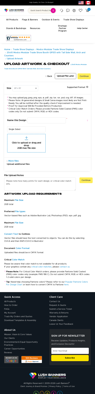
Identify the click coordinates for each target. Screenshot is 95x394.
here (66, 280)
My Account (10, 308)
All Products (10, 297)
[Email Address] (70, 346)
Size (9, 82)
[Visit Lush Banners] (47, 370)
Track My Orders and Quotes (18, 312)
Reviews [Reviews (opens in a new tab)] (8, 348)
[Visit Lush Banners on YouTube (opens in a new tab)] (42, 388)
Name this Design (16, 115)
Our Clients (9, 333)
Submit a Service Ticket (60, 304)
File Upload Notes (14, 170)
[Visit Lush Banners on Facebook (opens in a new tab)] (53, 388)
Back (48, 71)
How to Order (11, 300)
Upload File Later (64, 71)
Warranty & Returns (59, 308)
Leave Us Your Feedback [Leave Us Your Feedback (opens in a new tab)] (61, 319)
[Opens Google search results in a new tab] (11, 354)
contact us (64, 262)
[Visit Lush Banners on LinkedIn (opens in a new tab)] (36, 388)
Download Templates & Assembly (20, 315)
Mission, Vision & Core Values (18, 330)
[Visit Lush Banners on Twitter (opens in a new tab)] (59, 388)
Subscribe (70, 353)
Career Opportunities (14, 344)
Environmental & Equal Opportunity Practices (21, 338)
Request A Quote (57, 300)
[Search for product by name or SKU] (42, 10)
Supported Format (77, 81)
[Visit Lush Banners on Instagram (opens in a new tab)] (47, 388)
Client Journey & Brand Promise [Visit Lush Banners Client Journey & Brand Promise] (33, 381)
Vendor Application (58, 312)
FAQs (6, 304)
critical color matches (41, 262)
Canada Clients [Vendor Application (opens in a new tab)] (56, 315)
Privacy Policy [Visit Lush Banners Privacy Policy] (56, 381)
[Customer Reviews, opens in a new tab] (18, 33)
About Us (9, 325)
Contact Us (54, 297)
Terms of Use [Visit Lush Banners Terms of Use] (71, 381)
